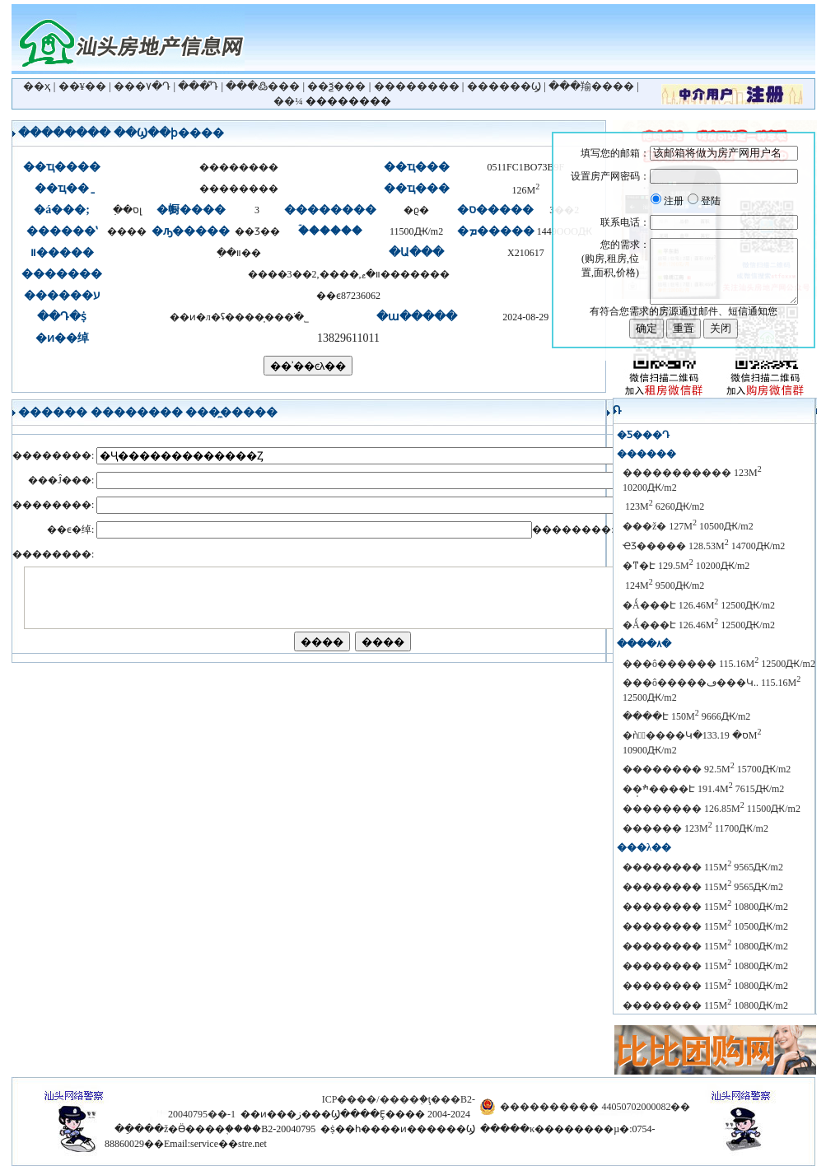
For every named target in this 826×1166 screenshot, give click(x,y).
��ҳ (36, 86)
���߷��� (263, 86)
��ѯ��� (336, 86)
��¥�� (82, 86)
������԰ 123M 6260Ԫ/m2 (663, 506)
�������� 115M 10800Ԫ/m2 (705, 906)
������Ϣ (504, 86)
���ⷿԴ (198, 86)
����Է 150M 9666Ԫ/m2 (686, 716)
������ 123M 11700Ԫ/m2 (695, 828)
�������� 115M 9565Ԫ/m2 (703, 867)
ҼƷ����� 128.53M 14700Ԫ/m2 (704, 546)
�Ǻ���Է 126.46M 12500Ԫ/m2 (699, 605)
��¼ (288, 101)
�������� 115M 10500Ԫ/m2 (705, 926)
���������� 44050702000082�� (595, 1106)
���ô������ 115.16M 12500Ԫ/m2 (719, 663)
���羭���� (591, 86)
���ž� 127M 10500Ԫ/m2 (688, 526)
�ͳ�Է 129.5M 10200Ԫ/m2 (686, 565)
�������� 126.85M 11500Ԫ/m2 (711, 808)
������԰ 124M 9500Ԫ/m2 (663, 585)
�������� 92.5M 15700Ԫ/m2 (707, 769)
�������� (417, 86)
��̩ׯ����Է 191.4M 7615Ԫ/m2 (703, 789)
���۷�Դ (142, 86)
